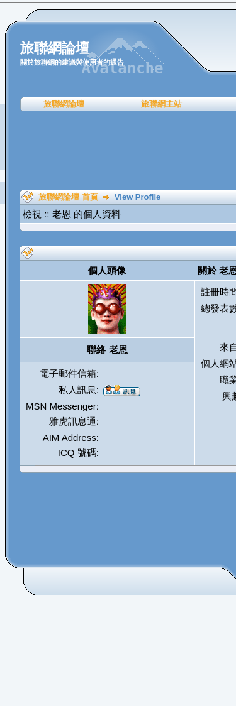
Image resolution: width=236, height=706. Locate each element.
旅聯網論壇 (63, 104)
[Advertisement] (122, 150)
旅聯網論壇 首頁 (68, 197)
